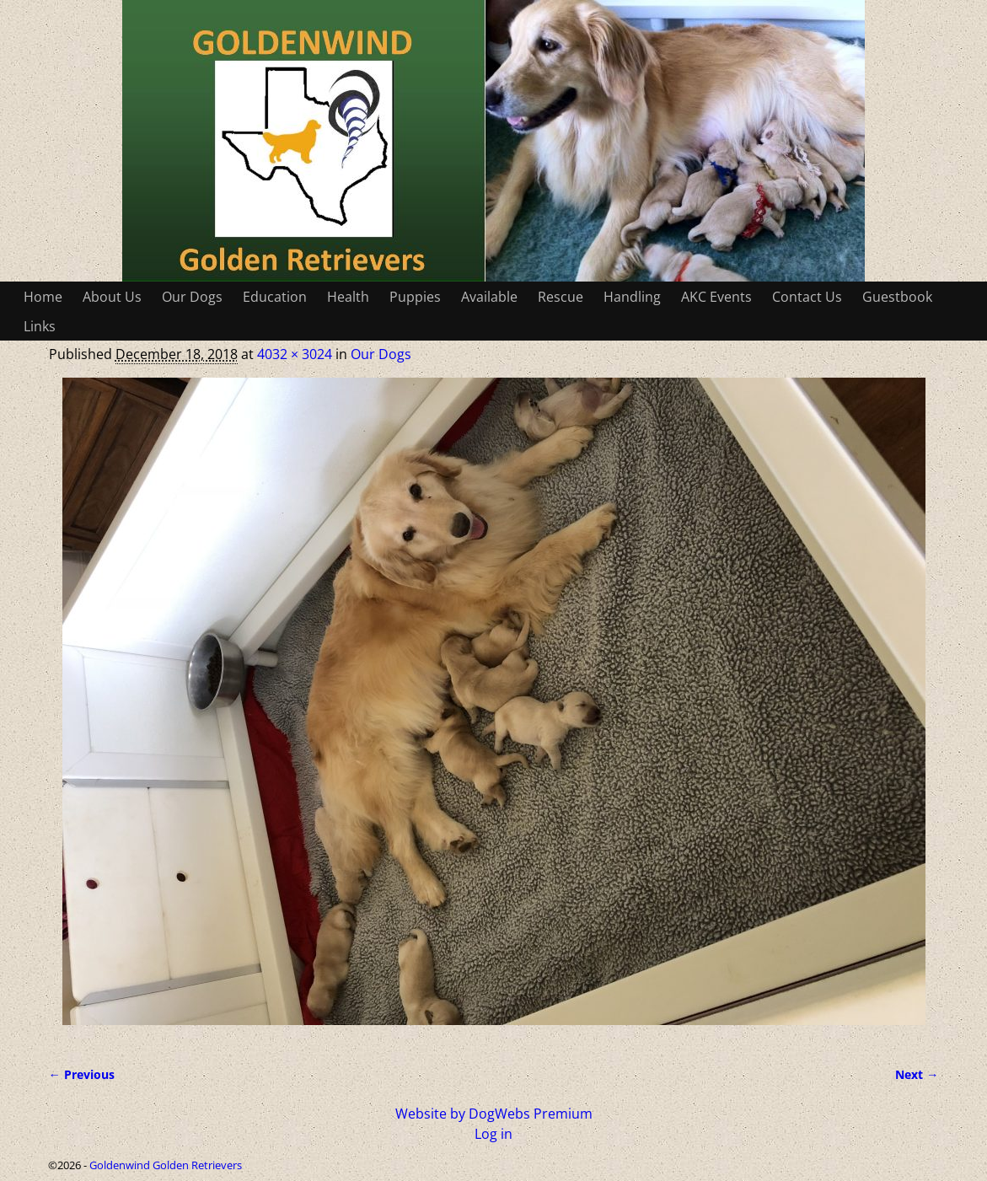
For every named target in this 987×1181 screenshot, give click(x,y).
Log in (493, 1134)
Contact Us (807, 296)
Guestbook (897, 296)
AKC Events (716, 296)
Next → (916, 1074)
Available (489, 296)
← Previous (82, 1074)
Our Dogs (192, 296)
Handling (632, 296)
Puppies (415, 296)
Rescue (560, 296)
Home (43, 296)
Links (40, 326)
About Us (112, 296)
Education (275, 296)
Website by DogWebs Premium (494, 1113)
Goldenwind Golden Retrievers (165, 1165)
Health (348, 296)
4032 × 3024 (294, 354)
